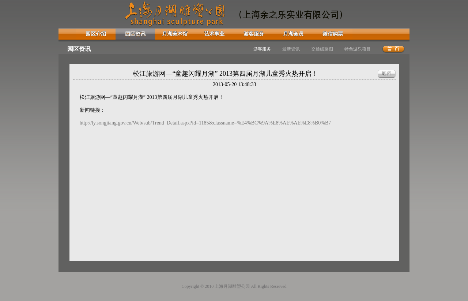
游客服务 (254, 34)
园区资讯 (135, 34)
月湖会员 (293, 34)
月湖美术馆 (175, 34)
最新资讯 (291, 49)
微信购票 (332, 34)
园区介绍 (96, 34)
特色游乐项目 (357, 49)
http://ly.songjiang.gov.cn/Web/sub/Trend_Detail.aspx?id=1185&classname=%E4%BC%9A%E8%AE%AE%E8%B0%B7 (205, 123)
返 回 (387, 73)
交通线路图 (322, 49)
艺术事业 (214, 34)
